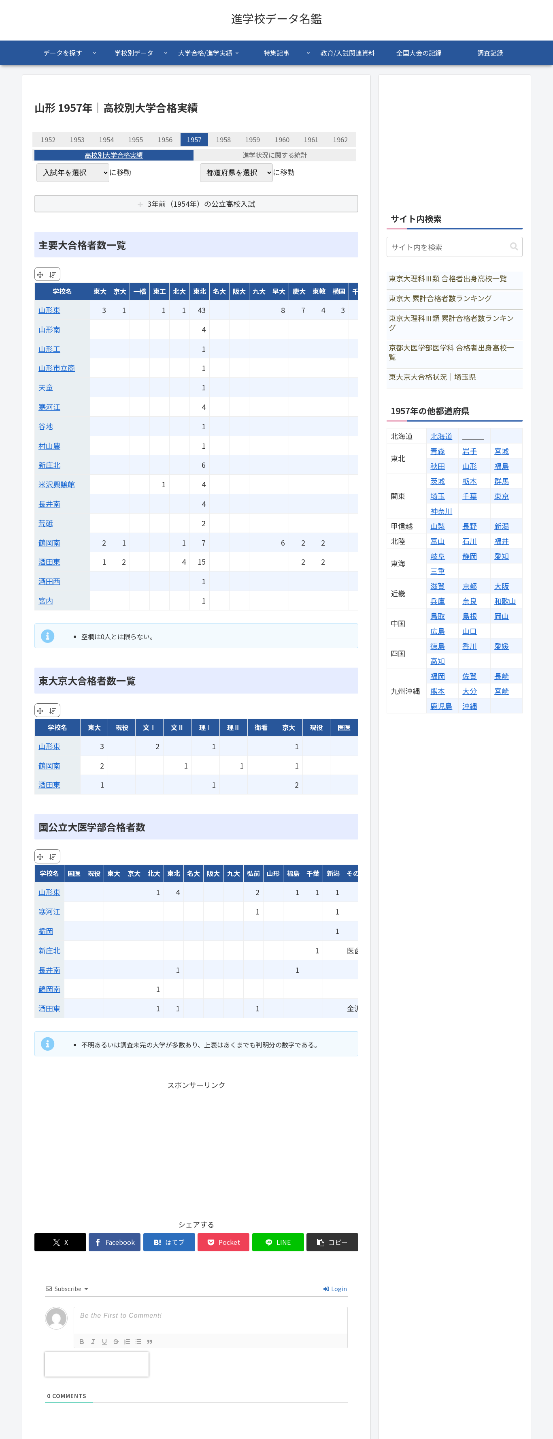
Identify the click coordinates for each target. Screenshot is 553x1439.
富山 (437, 540)
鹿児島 (441, 705)
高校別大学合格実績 (114, 155)
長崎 (501, 675)
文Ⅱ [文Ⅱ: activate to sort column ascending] (177, 727)
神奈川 (441, 510)
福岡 (437, 675)
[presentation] (97, 1364)
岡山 (501, 615)
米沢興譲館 (56, 484)
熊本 (437, 690)
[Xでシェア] (60, 1242)
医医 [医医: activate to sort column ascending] (344, 727)
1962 (340, 139)
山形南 (49, 329)
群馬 (501, 480)
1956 (165, 139)
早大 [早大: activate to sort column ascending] (278, 291)
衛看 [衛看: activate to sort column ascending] (261, 727)
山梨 (437, 525)
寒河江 (49, 406)
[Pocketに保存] (223, 1242)
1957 (194, 139)
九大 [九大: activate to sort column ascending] (259, 291)
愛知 (501, 555)
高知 (437, 660)
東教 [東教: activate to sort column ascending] (319, 291)
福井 (501, 540)
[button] (332, 1242)
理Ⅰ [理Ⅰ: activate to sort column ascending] (205, 727)
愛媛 (501, 645)
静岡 (469, 555)
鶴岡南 (49, 542)
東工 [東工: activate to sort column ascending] (159, 291)
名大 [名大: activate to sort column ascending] (219, 291)
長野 (469, 525)
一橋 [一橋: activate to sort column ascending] (139, 291)
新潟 (501, 525)
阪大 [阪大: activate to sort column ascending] (239, 291)
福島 (501, 465)
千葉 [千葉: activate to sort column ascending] (312, 873)
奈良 (469, 600)
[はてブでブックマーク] (169, 1242)
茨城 (437, 480)
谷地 (45, 426)
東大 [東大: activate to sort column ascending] (100, 291)
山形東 (49, 309)
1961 (311, 139)
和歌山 (505, 600)
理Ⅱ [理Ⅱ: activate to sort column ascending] (233, 727)
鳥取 (437, 615)
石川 (469, 540)
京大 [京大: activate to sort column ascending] (119, 291)
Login (335, 1289)
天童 (45, 387)
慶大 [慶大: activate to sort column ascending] (299, 291)
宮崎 (501, 690)
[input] (455, 247)
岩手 (469, 450)
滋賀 (437, 585)
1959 (252, 139)
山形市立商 (56, 367)
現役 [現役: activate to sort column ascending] (121, 727)
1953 (77, 139)
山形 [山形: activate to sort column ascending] (273, 873)
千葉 (469, 495)
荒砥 (45, 523)
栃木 (469, 480)
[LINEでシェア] (278, 1242)
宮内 (45, 600)
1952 (48, 139)
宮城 (501, 450)
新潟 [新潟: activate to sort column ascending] (333, 873)
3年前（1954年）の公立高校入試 (201, 203)
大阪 (501, 585)
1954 (106, 139)
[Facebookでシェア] (114, 1242)
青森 (437, 450)
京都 (469, 585)
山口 (469, 630)
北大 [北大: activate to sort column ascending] (179, 291)
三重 (437, 570)
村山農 (49, 445)
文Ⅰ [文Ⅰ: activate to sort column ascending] (149, 727)
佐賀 (469, 675)
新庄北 (49, 464)
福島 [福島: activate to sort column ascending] (293, 873)
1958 (223, 139)
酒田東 (49, 561)
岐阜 (437, 555)
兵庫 (437, 600)
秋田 (437, 465)
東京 (501, 495)
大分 (469, 690)
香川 (469, 645)
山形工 (49, 348)
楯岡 (45, 930)
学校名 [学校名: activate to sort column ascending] (62, 291)
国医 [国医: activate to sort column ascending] (74, 873)
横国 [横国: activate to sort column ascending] (338, 291)
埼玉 (437, 495)
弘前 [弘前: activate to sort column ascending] (253, 873)
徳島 (437, 645)
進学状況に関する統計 (274, 155)
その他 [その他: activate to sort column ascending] (356, 873)
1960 (282, 139)
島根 (469, 615)
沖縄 (469, 705)
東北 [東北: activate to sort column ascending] (199, 291)
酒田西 (49, 581)
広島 (437, 630)
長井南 (49, 503)
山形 (469, 465)
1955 (135, 139)
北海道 (441, 435)
